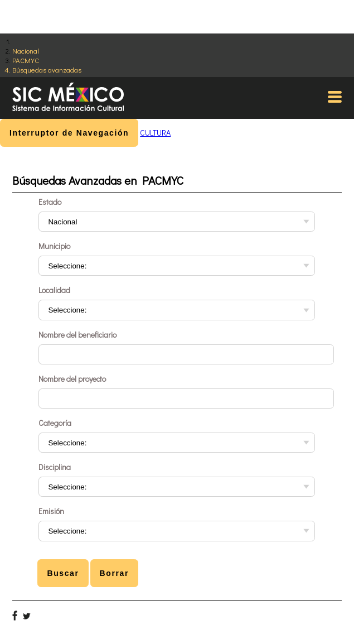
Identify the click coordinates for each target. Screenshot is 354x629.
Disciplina (54, 467)
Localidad (54, 290)
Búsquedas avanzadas (46, 69)
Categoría (54, 422)
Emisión (51, 511)
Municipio (54, 246)
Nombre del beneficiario (77, 334)
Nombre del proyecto (72, 378)
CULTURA (155, 132)
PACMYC (25, 60)
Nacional (25, 50)
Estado (49, 201)
